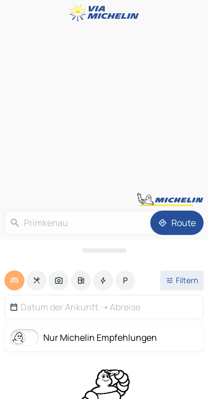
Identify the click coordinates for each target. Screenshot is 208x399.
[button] (104, 307)
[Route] (177, 223)
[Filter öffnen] (182, 280)
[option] (14, 280)
